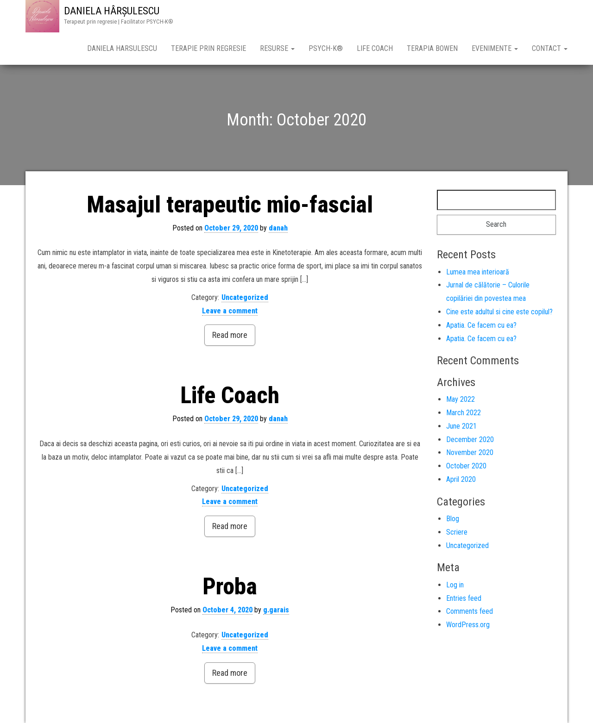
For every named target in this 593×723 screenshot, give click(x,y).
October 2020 (466, 465)
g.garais (276, 609)
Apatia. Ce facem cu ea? (481, 325)
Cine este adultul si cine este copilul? (499, 311)
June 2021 (461, 426)
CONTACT (550, 48)
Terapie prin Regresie (208, 48)
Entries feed (463, 598)
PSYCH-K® (326, 48)
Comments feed (469, 611)
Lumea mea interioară (477, 272)
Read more (229, 335)
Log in (455, 584)
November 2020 (469, 452)
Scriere (456, 532)
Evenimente (495, 48)
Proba (229, 586)
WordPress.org (468, 624)
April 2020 (461, 479)
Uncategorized (244, 297)
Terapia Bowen (432, 48)
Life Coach (375, 48)
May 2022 (460, 399)
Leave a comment (230, 310)
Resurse (277, 48)
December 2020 (470, 439)
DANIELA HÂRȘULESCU (111, 11)
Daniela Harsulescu (122, 48)
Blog (452, 518)
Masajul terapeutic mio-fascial (230, 204)
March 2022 (463, 412)
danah (278, 228)
